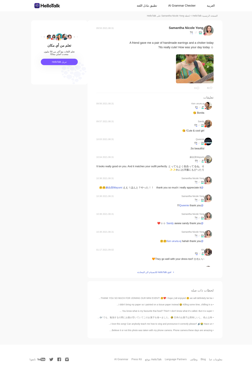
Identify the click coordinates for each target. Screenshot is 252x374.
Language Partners (176, 359)
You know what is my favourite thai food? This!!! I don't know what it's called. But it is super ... (166, 311)
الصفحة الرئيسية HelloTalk (205, 15)
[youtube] (41, 359)
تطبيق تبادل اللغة (147, 5)
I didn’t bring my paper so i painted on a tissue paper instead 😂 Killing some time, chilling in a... (164, 304)
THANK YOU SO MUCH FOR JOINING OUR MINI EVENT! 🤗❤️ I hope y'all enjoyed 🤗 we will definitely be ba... (155, 298)
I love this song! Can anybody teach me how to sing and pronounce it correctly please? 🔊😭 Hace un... (160, 324)
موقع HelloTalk (153, 359)
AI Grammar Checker (182, 5)
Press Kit (136, 359)
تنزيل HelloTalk (59, 62)
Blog (203, 359)
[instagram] (67, 359)
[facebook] (59, 359)
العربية (211, 5)
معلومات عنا (215, 359)
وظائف (194, 359)
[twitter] (51, 359)
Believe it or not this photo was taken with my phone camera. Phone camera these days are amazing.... (160, 330)
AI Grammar (121, 359)
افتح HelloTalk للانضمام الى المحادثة (154, 272)
